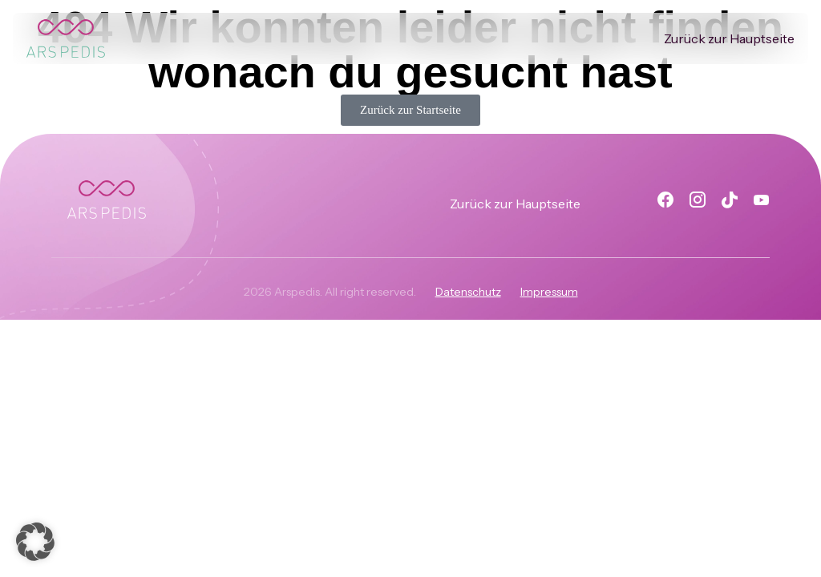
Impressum (549, 291)
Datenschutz (468, 291)
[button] (35, 541)
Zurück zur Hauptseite (729, 38)
